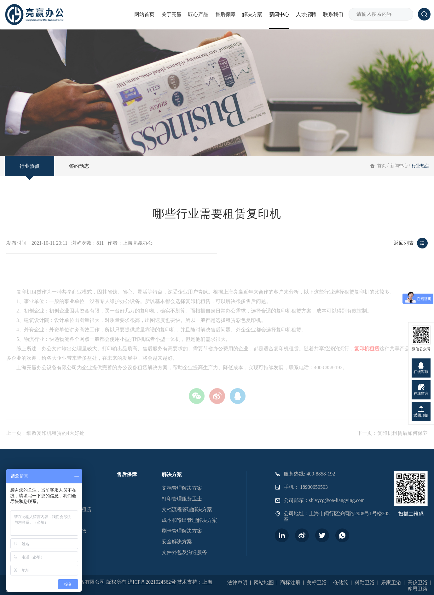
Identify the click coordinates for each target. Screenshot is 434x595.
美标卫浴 (317, 582)
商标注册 (290, 582)
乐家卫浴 (391, 582)
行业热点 (30, 166)
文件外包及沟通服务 (184, 552)
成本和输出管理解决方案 (189, 520)
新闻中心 (279, 14)
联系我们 (333, 14)
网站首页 (144, 14)
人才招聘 (306, 14)
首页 (381, 165)
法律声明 (237, 582)
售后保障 (225, 14)
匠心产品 (198, 14)
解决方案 (252, 14)
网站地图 (264, 582)
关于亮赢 (171, 14)
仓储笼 (340, 582)
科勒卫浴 (365, 582)
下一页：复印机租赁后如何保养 (392, 439)
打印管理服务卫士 (182, 498)
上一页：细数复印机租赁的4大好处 (45, 439)
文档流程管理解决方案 (187, 509)
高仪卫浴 (418, 582)
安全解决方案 (177, 541)
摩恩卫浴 (418, 589)
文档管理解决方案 (182, 488)
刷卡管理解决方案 (182, 531)
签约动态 (79, 166)
